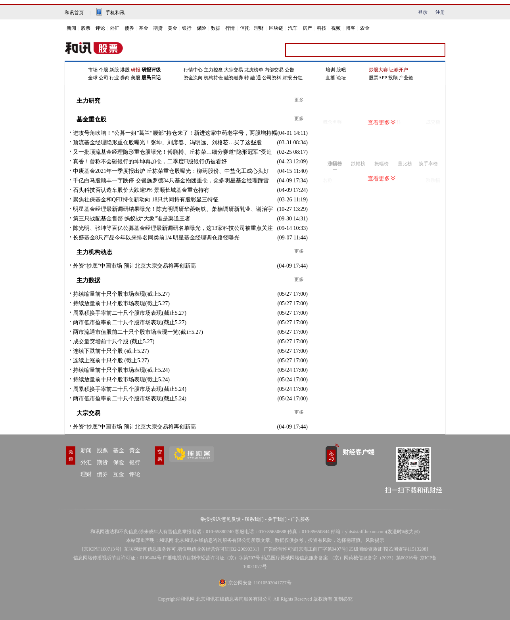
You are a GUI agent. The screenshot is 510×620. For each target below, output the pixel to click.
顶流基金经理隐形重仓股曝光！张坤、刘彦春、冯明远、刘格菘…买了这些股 (167, 142)
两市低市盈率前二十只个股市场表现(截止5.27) (129, 322)
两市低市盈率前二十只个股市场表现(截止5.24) (129, 399)
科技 (321, 28)
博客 (350, 28)
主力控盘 (213, 70)
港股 (125, 70)
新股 (114, 70)
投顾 (393, 77)
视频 (336, 28)
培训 (330, 70)
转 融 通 (252, 77)
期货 (158, 28)
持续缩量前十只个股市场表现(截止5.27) (121, 294)
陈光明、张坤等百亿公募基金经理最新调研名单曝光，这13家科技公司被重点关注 (173, 228)
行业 (114, 77)
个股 (103, 70)
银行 (187, 28)
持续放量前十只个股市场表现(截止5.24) (121, 380)
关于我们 (277, 519)
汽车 (292, 28)
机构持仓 (213, 77)
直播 (330, 77)
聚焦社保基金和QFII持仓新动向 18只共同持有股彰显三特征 (146, 200)
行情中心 (193, 70)
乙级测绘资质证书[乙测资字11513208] (388, 549)
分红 (298, 77)
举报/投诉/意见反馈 (220, 519)
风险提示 (374, 540)
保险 (201, 28)
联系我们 (254, 519)
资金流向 (193, 77)
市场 (93, 70)
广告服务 (300, 519)
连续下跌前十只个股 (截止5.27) (111, 351)
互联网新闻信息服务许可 (150, 549)
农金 (365, 28)
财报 (287, 77)
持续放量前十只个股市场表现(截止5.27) (121, 303)
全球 (93, 77)
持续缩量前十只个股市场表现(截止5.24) (121, 370)
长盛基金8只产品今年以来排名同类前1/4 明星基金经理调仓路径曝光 (156, 238)
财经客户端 (358, 452)
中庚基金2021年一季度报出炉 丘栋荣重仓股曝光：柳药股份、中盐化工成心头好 (171, 171)
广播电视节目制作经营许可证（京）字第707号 (211, 558)
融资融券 (233, 77)
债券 (129, 28)
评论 (100, 28)
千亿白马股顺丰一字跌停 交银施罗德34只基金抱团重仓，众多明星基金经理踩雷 (171, 181)
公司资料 (271, 77)
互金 (118, 474)
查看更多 (381, 123)
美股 (135, 77)
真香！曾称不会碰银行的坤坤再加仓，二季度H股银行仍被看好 (150, 162)
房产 (307, 28)
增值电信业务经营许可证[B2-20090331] (218, 549)
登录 (423, 12)
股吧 (341, 70)
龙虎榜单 (253, 70)
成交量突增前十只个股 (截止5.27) (113, 341)
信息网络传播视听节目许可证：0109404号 (117, 558)
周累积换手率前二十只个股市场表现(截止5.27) (129, 313)
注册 (440, 12)
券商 (125, 77)
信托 (244, 28)
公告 (289, 70)
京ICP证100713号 (102, 549)
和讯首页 (74, 12)
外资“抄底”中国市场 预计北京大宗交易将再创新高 (134, 266)
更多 (299, 100)
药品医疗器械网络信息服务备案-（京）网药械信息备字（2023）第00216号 (339, 558)
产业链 (406, 77)
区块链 (276, 28)
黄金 (172, 28)
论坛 (341, 77)
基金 (143, 28)
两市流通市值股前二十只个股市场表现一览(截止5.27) (138, 332)
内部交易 (274, 70)
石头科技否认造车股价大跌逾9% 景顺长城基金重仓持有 (141, 190)
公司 (103, 77)
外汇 (114, 28)
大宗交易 (233, 70)
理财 (259, 28)
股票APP (378, 77)
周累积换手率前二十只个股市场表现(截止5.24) (129, 389)
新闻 (71, 28)
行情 (230, 28)
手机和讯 (115, 12)
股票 (85, 28)
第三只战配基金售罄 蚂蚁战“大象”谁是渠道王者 (131, 219)
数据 (215, 28)
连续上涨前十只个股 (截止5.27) (111, 361)
